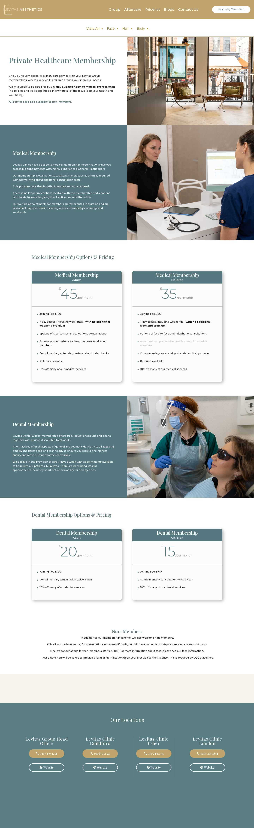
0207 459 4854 (209, 753)
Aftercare (132, 10)
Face (113, 28)
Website (48, 767)
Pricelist (152, 10)
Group (114, 10)
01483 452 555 (102, 753)
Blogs (169, 10)
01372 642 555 (156, 753)
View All (95, 28)
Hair (127, 28)
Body (143, 28)
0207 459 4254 (48, 753)
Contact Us (188, 10)
